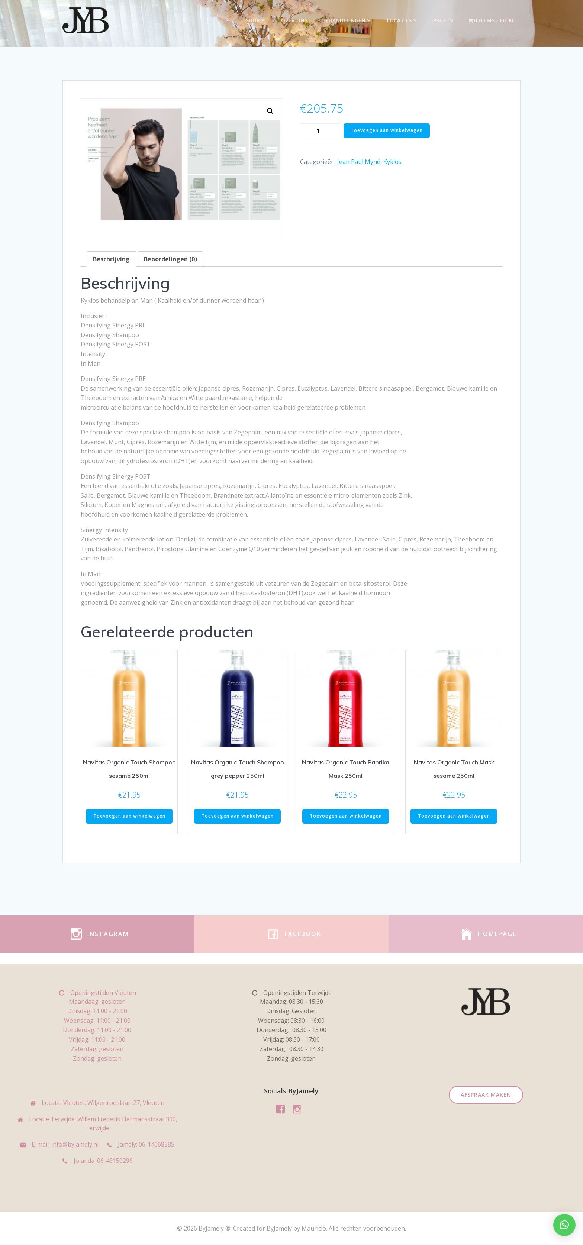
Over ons (294, 20)
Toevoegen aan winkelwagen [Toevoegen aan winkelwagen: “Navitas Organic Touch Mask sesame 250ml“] (454, 816)
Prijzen (443, 20)
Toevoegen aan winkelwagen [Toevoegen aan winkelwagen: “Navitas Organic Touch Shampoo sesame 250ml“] (129, 816)
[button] (270, 111)
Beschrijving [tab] (111, 259)
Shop (256, 20)
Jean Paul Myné (358, 162)
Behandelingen (347, 20)
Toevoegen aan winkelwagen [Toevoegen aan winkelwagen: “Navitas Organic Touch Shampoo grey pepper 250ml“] (238, 816)
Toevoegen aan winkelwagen (387, 130)
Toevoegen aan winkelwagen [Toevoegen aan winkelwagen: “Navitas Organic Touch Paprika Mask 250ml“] (346, 816)
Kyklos (392, 162)
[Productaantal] (321, 130)
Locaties (402, 20)
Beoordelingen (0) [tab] (170, 259)
